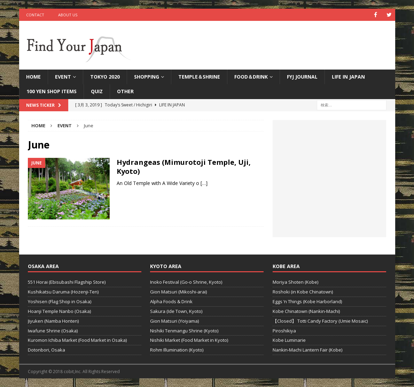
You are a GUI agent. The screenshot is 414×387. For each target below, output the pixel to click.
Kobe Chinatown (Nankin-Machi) (306, 311)
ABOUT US (67, 14)
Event (63, 76)
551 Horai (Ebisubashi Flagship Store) (67, 282)
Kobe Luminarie (289, 340)
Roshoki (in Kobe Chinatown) (303, 292)
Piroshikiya (284, 331)
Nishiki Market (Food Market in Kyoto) (189, 340)
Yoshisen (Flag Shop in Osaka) (59, 301)
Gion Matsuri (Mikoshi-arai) (178, 292)
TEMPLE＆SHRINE (199, 76)
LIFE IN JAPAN (348, 76)
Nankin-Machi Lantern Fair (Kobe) (307, 350)
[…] (204, 183)
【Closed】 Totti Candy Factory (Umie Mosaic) (320, 321)
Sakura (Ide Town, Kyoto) (176, 311)
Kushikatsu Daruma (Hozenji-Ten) (63, 292)
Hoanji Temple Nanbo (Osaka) (59, 311)
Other (125, 91)
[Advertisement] (329, 182)
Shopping (146, 76)
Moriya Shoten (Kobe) (295, 282)
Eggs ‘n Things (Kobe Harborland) (307, 301)
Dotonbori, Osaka (46, 350)
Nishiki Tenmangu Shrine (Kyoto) (184, 331)
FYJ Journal (302, 76)
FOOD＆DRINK (251, 76)
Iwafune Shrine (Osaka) (53, 331)
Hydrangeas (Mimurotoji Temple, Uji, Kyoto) (184, 167)
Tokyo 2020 (105, 76)
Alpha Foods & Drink (171, 301)
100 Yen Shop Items (51, 91)
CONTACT (35, 14)
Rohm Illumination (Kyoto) (176, 350)
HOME (33, 76)
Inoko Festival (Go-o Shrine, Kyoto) (186, 282)
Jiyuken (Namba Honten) (53, 321)
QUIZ (97, 91)
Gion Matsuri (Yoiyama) (174, 321)
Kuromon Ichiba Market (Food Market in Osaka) (77, 340)
